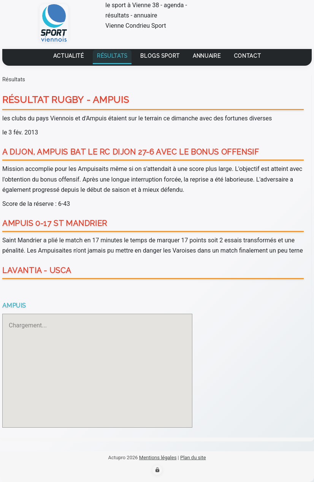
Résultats (112, 56)
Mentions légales (158, 457)
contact (247, 56)
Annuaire (207, 56)
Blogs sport (160, 56)
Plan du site (193, 457)
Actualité (68, 56)
